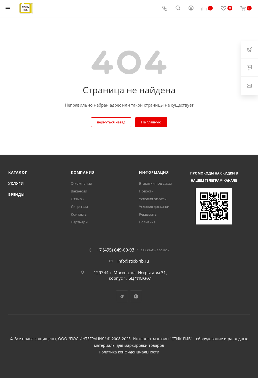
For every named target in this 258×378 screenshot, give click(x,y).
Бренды (16, 194)
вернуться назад (111, 122)
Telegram (122, 296)
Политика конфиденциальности (129, 352)
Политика (147, 222)
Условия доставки (154, 206)
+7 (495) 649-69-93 (115, 250)
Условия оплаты (152, 198)
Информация (154, 172)
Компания (83, 172)
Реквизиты (148, 214)
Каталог (17, 172)
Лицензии (79, 206)
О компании (81, 183)
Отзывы (77, 198)
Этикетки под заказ (155, 183)
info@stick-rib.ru (133, 261)
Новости (146, 191)
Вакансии (79, 191)
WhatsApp (136, 296)
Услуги (16, 183)
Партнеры (79, 222)
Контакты (79, 214)
